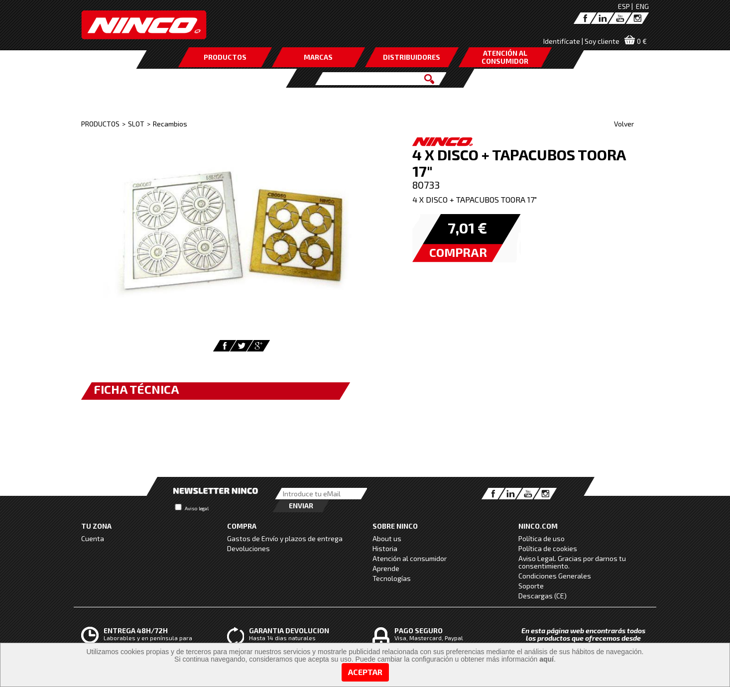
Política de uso (541, 538)
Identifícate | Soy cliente (581, 41)
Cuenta (92, 538)
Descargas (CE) (542, 595)
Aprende (385, 568)
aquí (546, 659)
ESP (624, 6)
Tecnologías (391, 578)
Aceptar (365, 672)
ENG (642, 6)
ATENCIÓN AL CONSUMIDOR (505, 57)
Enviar (301, 505)
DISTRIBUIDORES (411, 57)
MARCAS (318, 57)
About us (386, 538)
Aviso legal (197, 508)
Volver (624, 123)
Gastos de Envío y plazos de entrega (285, 538)
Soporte (531, 585)
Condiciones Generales (554, 576)
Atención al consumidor (409, 558)
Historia (384, 548)
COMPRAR (458, 252)
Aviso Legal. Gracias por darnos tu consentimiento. (572, 562)
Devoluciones (248, 548)
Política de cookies (547, 548)
